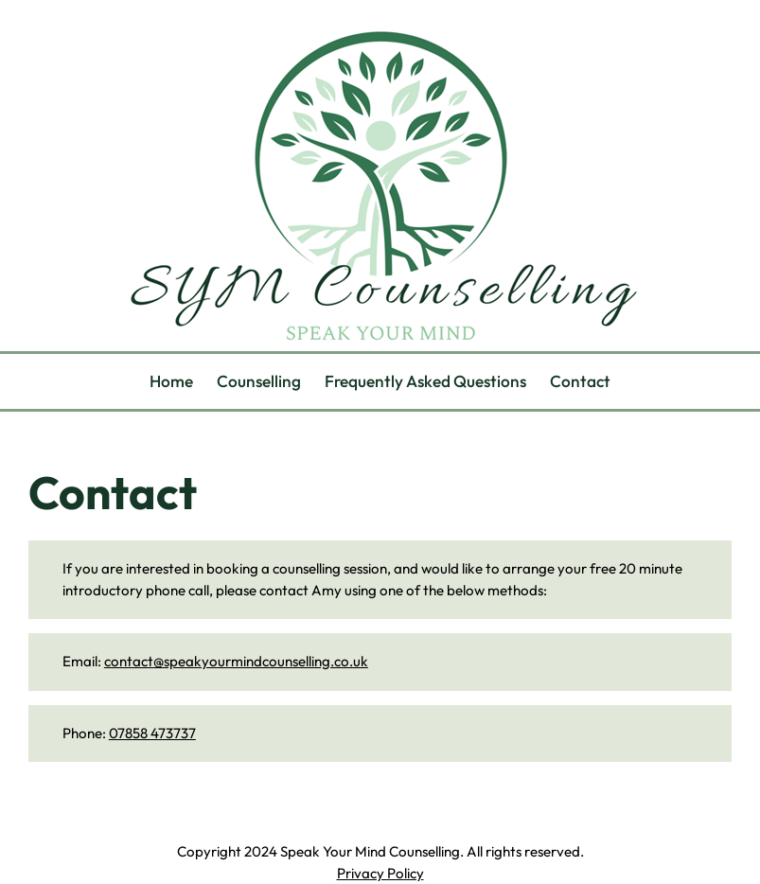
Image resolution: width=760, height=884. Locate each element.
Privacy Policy (380, 873)
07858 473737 (152, 733)
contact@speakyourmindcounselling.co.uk (236, 661)
